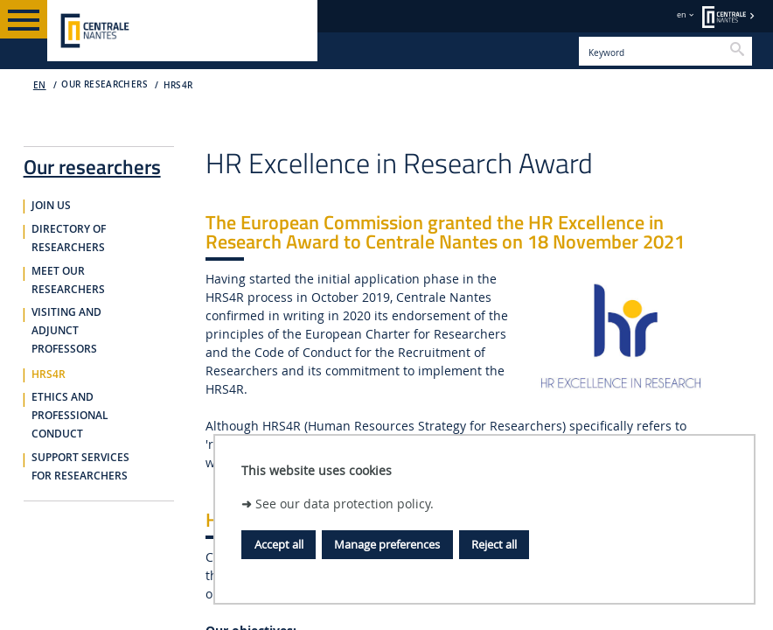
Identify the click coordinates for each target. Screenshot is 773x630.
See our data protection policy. (344, 503)
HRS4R (178, 85)
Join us (51, 206)
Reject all (494, 544)
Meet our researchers (68, 280)
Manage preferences (387, 544)
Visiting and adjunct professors (66, 330)
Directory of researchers (68, 238)
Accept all (278, 544)
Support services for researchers (80, 467)
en (681, 14)
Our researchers (92, 163)
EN (39, 85)
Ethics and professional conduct (69, 415)
